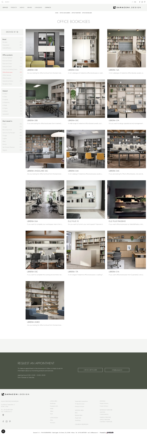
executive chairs (7, 60)
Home (56, 12)
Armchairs (52, 423)
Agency (22, 7)
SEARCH (5, 2)
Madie (51, 409)
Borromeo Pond (7, 129)
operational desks (8, 81)
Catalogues (38, 7)
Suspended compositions (81, 402)
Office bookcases (87, 12)
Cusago (5, 135)
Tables (51, 411)
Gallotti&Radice (7, 47)
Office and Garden (65, 12)
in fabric (5, 93)
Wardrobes (78, 421)
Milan (4, 141)
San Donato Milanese (9, 147)
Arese (4, 123)
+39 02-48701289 (90, 370)
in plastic (5, 108)
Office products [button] (7, 55)
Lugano (5, 138)
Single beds (78, 418)
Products (14, 7)
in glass (5, 96)
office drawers (7, 78)
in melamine (6, 102)
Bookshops (53, 404)
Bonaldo (5, 42)
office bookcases (7, 72)
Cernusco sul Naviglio (9, 132)
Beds (76, 413)
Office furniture (76, 12)
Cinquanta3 (6, 45)
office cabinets (7, 75)
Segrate (5, 150)
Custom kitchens (104, 406)
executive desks (7, 66)
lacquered (6, 114)
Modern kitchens (104, 404)
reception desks (7, 83)
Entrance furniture (79, 407)
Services (5, 7)
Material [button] (5, 90)
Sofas (51, 420)
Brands (29, 7)
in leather (5, 99)
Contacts (48, 7)
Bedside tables (78, 416)
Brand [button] (4, 39)
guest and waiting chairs (10, 69)
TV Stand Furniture (79, 404)
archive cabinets (7, 57)
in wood (5, 111)
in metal (5, 105)
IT (132, 2)
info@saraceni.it (117, 370)
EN (135, 2)
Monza (4, 144)
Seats (51, 414)
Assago (5, 126)
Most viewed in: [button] (7, 121)
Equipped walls (54, 406)
